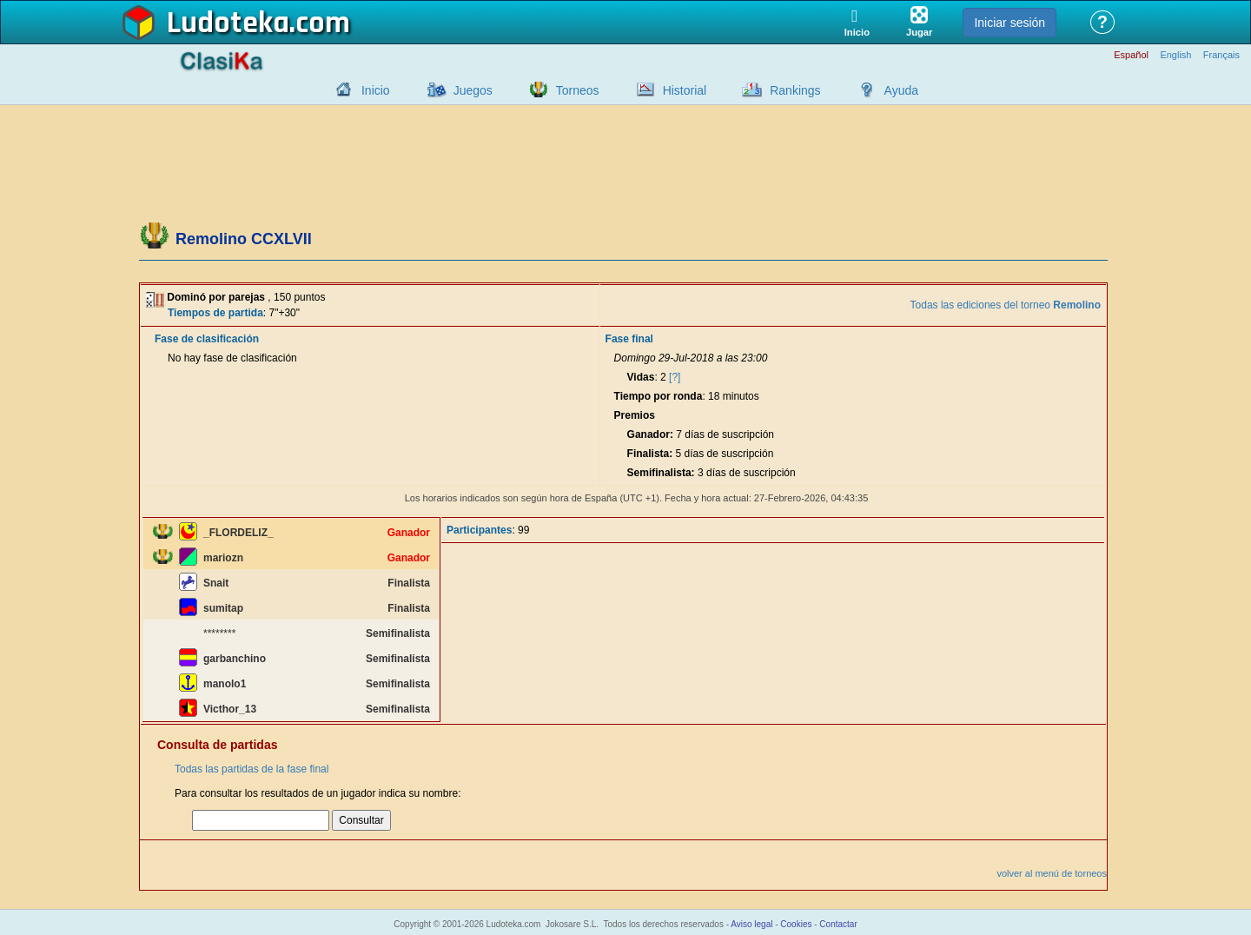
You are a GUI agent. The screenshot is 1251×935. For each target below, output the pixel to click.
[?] (674, 377)
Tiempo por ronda (658, 396)
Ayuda (901, 90)
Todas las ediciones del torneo (1005, 305)
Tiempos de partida (215, 313)
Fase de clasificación (207, 339)
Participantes (479, 530)
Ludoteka (228, 23)
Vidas (641, 377)
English (1175, 55)
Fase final (629, 339)
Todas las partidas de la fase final (251, 769)
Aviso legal (751, 924)
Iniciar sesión (1009, 23)
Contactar (838, 924)
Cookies (795, 924)
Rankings (795, 90)
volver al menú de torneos (1051, 873)
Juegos (473, 90)
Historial (685, 90)
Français (1221, 55)
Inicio (375, 90)
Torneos (577, 90)
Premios (634, 415)
